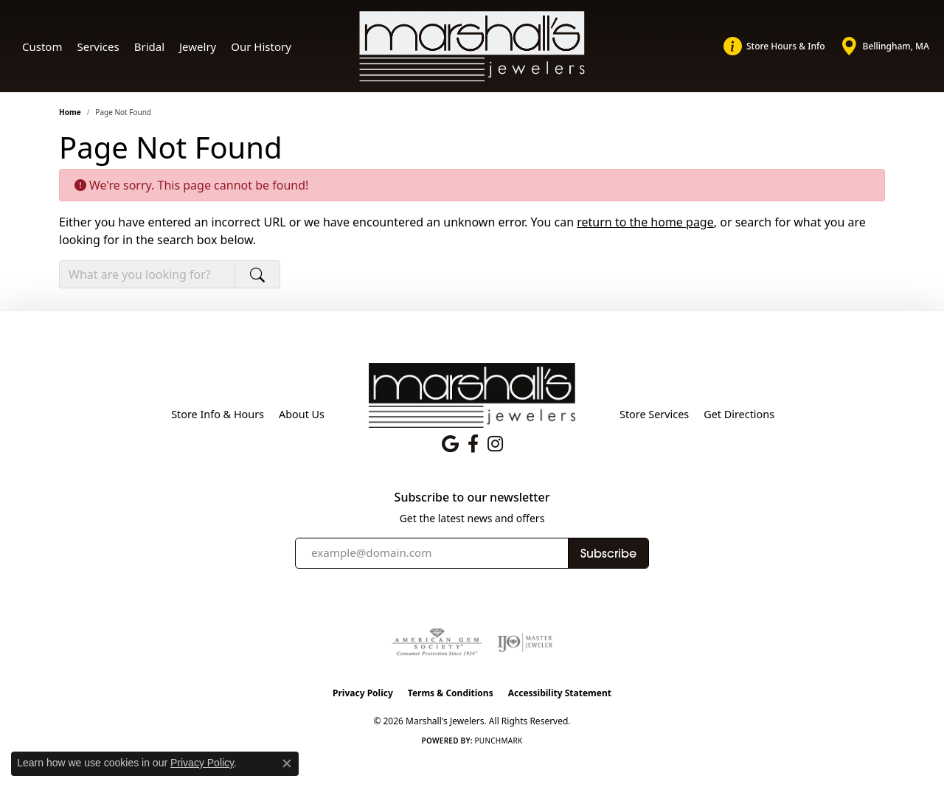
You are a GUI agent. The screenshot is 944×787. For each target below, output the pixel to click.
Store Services (654, 414)
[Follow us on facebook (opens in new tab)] (473, 444)
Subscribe (608, 553)
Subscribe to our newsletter (472, 497)
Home (70, 112)
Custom (42, 46)
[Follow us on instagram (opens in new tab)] (495, 444)
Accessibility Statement (559, 693)
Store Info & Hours (217, 414)
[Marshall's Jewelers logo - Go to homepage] (472, 46)
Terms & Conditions (450, 693)
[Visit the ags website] (437, 642)
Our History (261, 46)
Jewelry (197, 46)
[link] (774, 46)
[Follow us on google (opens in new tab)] (450, 444)
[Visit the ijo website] (524, 642)
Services (98, 46)
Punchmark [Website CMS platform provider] (499, 740)
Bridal (149, 46)
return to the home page (645, 222)
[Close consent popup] (286, 763)
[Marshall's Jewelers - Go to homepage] (472, 394)
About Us (301, 414)
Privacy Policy (363, 693)
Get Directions (739, 414)
